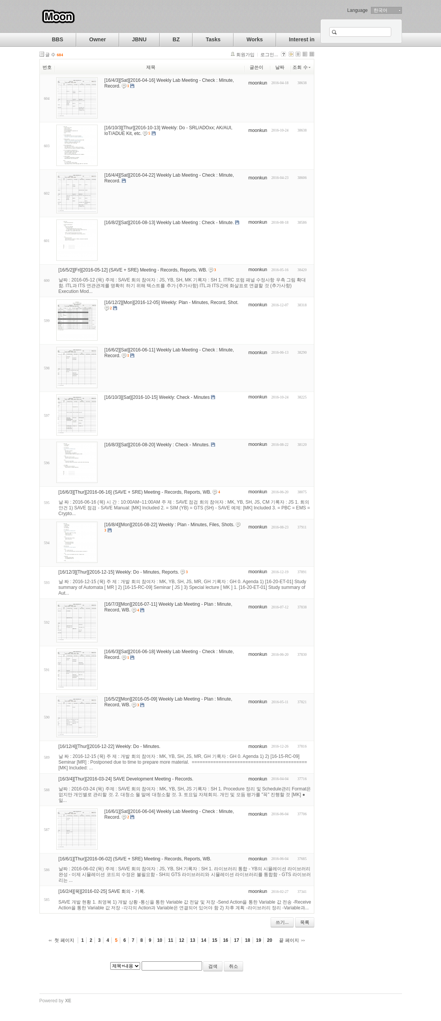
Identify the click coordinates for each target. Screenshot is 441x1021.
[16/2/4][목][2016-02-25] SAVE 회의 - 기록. (102, 891)
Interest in (302, 39)
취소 (233, 966)
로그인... (269, 54)
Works (255, 39)
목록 (304, 922)
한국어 (380, 10)
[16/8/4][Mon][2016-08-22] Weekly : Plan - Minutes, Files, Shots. (170, 524)
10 (159, 940)
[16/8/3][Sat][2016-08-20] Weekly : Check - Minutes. (157, 444)
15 (214, 940)
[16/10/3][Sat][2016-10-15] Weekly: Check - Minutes (157, 397)
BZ (176, 39)
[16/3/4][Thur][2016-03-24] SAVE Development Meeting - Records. (126, 779)
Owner (97, 39)
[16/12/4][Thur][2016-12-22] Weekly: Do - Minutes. (110, 746)
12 (181, 940)
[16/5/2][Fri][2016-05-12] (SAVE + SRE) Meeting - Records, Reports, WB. (133, 270)
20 (269, 940)
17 (236, 940)
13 (192, 940)
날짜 (279, 67)
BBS (58, 39)
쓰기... (282, 922)
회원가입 (245, 54)
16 (225, 940)
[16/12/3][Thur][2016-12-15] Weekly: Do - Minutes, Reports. (119, 571)
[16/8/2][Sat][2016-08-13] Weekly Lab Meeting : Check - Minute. (169, 222)
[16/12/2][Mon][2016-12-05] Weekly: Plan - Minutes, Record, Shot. (172, 302)
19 (258, 940)
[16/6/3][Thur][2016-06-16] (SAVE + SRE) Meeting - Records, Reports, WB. (135, 492)
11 (170, 940)
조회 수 (301, 67)
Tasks (213, 39)
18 (247, 940)
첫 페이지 (64, 940)
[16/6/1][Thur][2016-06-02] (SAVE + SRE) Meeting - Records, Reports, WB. (135, 859)
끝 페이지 (289, 940)
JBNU (139, 39)
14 (203, 940)
